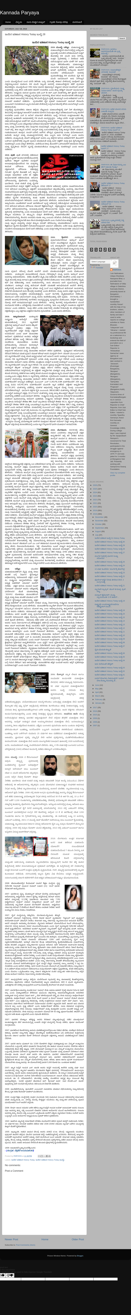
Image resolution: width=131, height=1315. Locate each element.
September (100, 528)
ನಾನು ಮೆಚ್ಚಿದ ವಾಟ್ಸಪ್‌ (36, 22)
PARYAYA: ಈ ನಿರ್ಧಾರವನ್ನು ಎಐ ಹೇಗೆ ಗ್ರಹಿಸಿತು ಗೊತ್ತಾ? (113, 166)
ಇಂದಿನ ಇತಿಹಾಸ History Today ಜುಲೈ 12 (110, 628)
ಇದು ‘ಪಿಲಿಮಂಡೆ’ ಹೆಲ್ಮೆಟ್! (104, 664)
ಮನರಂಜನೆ (77, 22)
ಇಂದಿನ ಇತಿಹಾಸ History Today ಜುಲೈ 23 (110, 573)
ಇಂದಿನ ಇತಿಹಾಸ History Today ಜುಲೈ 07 (110, 646)
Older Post (78, 1239)
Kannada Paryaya (19, 12)
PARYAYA (117, 270)
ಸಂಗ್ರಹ (10, 1150)
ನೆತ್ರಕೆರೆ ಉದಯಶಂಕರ (23, 1150)
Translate (96, 268)
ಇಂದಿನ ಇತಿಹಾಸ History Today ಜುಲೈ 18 (110, 610)
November (99, 521)
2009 (95, 718)
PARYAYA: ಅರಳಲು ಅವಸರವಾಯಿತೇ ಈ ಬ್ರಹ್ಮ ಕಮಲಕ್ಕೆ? (110, 51)
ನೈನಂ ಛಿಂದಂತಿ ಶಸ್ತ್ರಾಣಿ (103, 650)
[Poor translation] (10, 1275)
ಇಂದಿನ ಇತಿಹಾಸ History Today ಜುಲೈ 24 (110, 565)
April (97, 692)
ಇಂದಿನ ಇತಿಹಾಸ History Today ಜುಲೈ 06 (110, 653)
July (97, 535)
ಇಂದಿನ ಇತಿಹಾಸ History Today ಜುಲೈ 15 (110, 617)
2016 (95, 711)
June (97, 685)
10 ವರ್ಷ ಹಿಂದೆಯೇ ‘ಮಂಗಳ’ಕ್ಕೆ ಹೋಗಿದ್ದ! (110, 569)
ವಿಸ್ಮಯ (19, 22)
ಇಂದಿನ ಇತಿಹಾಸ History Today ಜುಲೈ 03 (110, 668)
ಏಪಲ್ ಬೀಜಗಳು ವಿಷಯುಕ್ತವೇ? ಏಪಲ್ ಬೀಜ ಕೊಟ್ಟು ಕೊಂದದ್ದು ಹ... (109, 679)
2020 (95, 507)
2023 (95, 496)
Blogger (80, 1256)
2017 (95, 707)
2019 (95, 510)
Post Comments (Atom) (25, 1245)
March (98, 696)
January (98, 703)
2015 (95, 715)
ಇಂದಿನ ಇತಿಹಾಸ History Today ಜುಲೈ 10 (110, 635)
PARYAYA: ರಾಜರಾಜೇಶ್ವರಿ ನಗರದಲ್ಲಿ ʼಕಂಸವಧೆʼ (111, 71)
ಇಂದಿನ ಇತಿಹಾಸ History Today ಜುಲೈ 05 (110, 657)
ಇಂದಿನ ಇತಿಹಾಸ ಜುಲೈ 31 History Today (110, 538)
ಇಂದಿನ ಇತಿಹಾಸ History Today (23, 1160)
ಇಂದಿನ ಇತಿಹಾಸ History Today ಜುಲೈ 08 (110, 642)
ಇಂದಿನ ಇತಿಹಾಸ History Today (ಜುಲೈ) (50, 1160)
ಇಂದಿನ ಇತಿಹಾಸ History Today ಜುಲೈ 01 (110, 675)
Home (8, 22)
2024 (95, 492)
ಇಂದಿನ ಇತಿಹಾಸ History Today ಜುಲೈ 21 (110, 586)
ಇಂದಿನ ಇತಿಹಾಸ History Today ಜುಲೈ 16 (110, 614)
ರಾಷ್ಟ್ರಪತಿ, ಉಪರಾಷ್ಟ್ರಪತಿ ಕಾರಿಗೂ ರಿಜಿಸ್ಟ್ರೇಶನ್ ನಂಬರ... (107, 605)
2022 (95, 500)
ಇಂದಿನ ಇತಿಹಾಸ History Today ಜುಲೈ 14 (110, 621)
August (98, 531)
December (99, 517)
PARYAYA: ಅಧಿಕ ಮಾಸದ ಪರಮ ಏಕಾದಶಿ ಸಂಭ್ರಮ (113, 110)
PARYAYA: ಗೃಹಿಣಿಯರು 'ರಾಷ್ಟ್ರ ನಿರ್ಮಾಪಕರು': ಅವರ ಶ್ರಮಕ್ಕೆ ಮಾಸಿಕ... (112, 90)
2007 (95, 725)
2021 (95, 503)
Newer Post (11, 1239)
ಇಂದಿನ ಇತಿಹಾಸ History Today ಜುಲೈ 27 (110, 553)
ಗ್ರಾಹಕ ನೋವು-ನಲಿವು (59, 22)
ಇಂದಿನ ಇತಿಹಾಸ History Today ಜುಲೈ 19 (110, 601)
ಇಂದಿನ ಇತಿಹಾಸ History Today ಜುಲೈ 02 (110, 671)
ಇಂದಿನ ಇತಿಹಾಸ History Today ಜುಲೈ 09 (110, 639)
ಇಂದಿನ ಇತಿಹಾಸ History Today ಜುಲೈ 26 (110, 562)
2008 (95, 722)
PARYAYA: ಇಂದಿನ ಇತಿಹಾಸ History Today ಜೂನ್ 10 (111, 129)
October (98, 524)
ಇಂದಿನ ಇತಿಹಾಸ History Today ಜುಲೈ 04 (110, 660)
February (99, 699)
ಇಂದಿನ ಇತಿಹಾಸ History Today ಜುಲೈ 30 (110, 542)
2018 (95, 514)
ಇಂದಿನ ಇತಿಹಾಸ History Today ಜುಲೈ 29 (110, 545)
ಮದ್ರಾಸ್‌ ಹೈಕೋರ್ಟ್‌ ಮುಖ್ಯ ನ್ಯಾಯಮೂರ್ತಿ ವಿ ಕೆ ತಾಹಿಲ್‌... (107, 596)
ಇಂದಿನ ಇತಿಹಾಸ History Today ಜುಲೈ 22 (110, 576)
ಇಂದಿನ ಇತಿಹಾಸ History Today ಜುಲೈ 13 (110, 625)
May (97, 689)
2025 (95, 489)
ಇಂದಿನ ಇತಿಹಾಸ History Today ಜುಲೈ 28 (110, 549)
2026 (95, 485)
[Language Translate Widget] (103, 262)
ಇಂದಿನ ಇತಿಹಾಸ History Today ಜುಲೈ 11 (110, 632)
